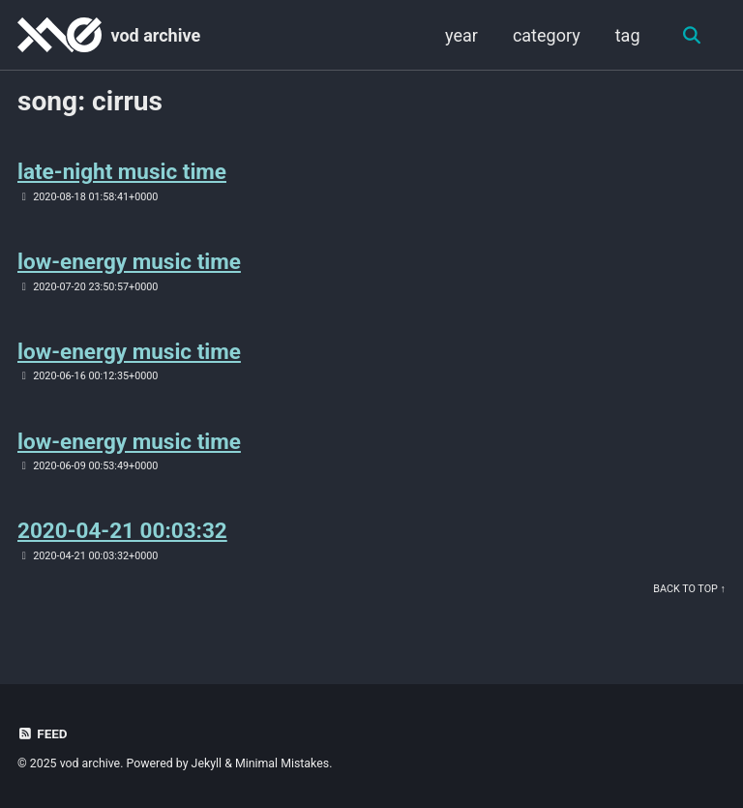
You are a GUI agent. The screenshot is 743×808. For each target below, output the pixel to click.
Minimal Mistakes (282, 763)
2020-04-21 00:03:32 (122, 530)
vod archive (155, 35)
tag (627, 35)
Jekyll (207, 763)
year (461, 35)
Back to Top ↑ (689, 589)
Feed (42, 733)
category (546, 35)
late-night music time (121, 171)
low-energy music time (129, 261)
